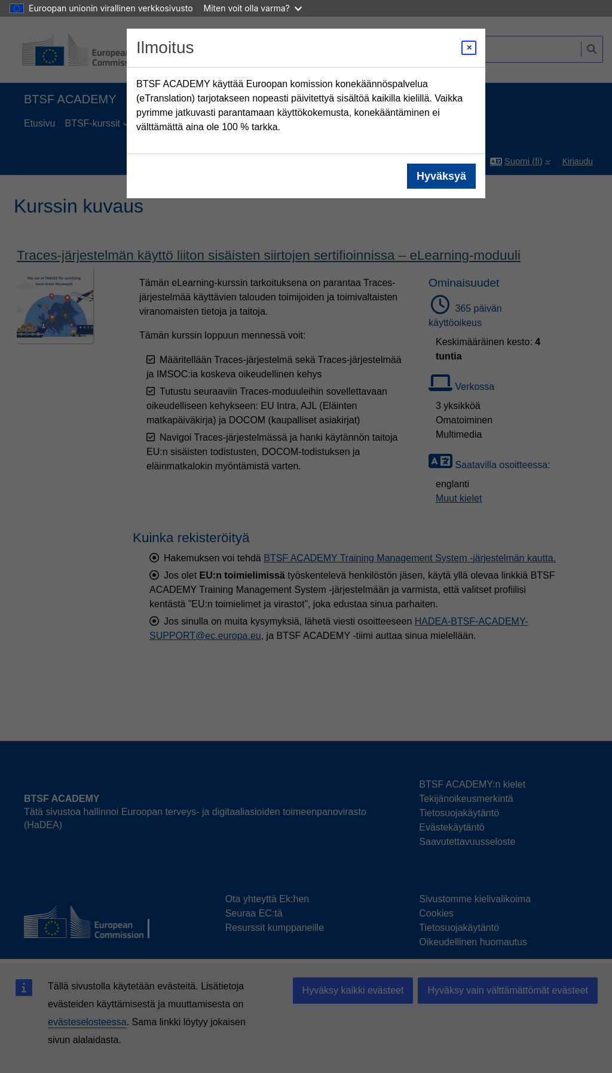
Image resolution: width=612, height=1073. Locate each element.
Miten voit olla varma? (253, 8)
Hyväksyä (441, 176)
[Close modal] (469, 47)
